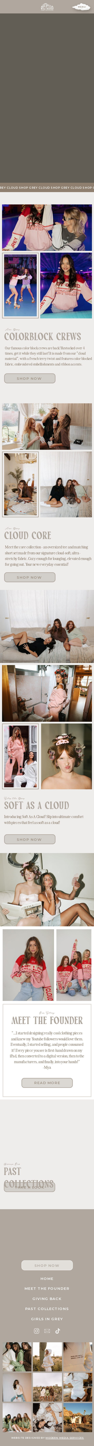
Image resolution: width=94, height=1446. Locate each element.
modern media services (65, 1437)
